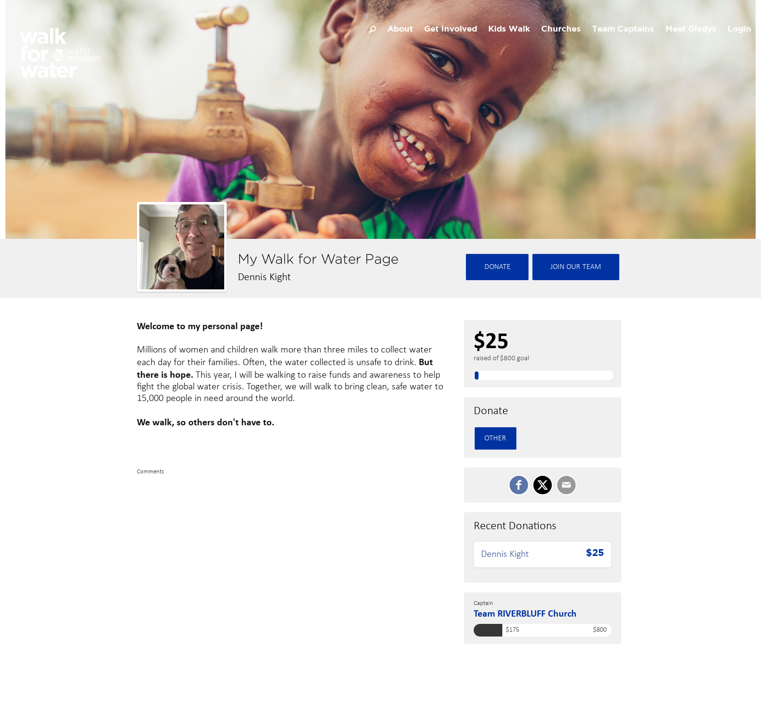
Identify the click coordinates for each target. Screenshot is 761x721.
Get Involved (450, 29)
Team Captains (623, 29)
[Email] (566, 485)
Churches (561, 29)
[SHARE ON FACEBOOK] (519, 485)
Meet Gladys (690, 29)
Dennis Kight (505, 554)
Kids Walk (509, 29)
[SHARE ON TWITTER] (542, 485)
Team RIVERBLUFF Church (525, 613)
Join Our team (575, 267)
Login (739, 29)
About (400, 29)
